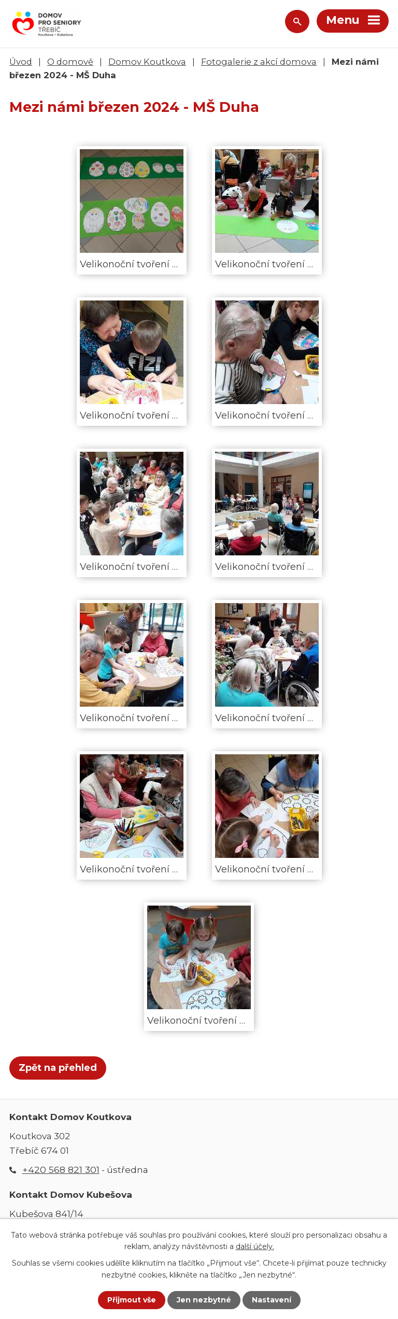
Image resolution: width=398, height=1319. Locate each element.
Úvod (20, 61)
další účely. (255, 1246)
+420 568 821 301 (61, 1169)
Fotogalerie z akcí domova (259, 61)
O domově (70, 61)
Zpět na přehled (58, 1067)
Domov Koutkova (147, 61)
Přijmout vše (131, 1299)
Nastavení (271, 1299)
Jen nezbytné (204, 1299)
